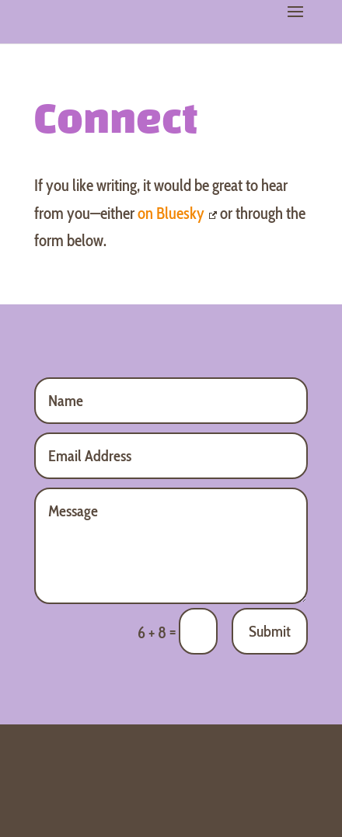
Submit (270, 631)
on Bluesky (177, 213)
